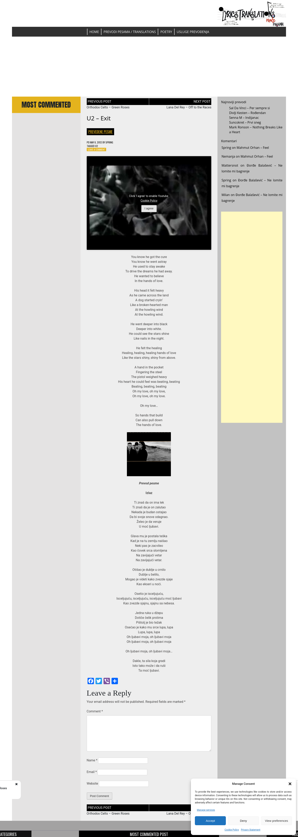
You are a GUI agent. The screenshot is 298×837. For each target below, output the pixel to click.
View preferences (276, 820)
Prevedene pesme (100, 131)
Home (94, 32)
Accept (210, 820)
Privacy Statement (250, 829)
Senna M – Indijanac (244, 117)
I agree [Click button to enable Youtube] (149, 208)
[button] (290, 784)
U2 (96, 146)
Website (92, 783)
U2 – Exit (99, 118)
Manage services (206, 810)
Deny (243, 820)
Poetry (166, 32)
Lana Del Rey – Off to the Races (188, 107)
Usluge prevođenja (193, 32)
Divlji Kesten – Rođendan (247, 113)
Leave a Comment (96, 149)
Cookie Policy (231, 829)
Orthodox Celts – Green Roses (108, 107)
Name (92, 760)
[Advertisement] (149, 67)
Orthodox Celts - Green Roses (46, 788)
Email (92, 772)
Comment (95, 711)
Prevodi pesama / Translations (130, 32)
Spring (109, 142)
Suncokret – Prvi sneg (245, 122)
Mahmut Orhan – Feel (253, 147)
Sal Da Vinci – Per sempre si (249, 108)
